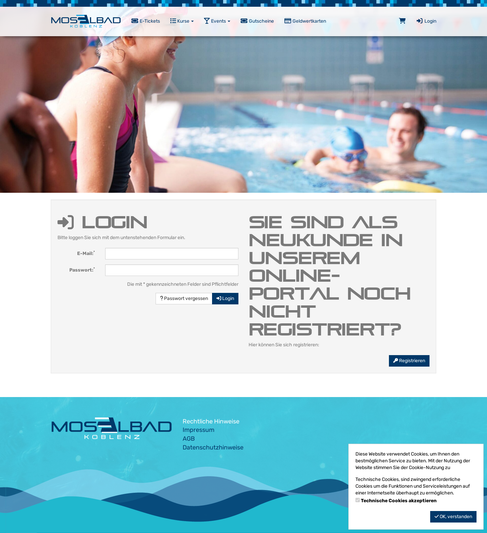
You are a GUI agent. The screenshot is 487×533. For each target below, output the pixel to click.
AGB (189, 438)
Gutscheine (257, 21)
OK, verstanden (453, 516)
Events (217, 21)
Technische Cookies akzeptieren (399, 501)
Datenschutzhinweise (213, 447)
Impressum (198, 430)
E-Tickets (145, 21)
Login (426, 21)
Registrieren (409, 361)
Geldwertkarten (305, 21)
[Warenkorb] (402, 21)
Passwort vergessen (184, 298)
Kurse (182, 21)
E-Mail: (86, 253)
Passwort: (82, 269)
